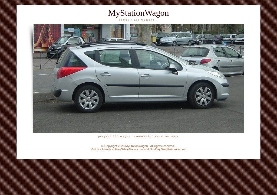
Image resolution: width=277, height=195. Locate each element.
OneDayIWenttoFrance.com (168, 149)
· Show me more (165, 136)
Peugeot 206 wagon (114, 136)
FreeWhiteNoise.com (129, 149)
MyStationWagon (138, 13)
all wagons (144, 19)
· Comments (141, 136)
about (124, 19)
